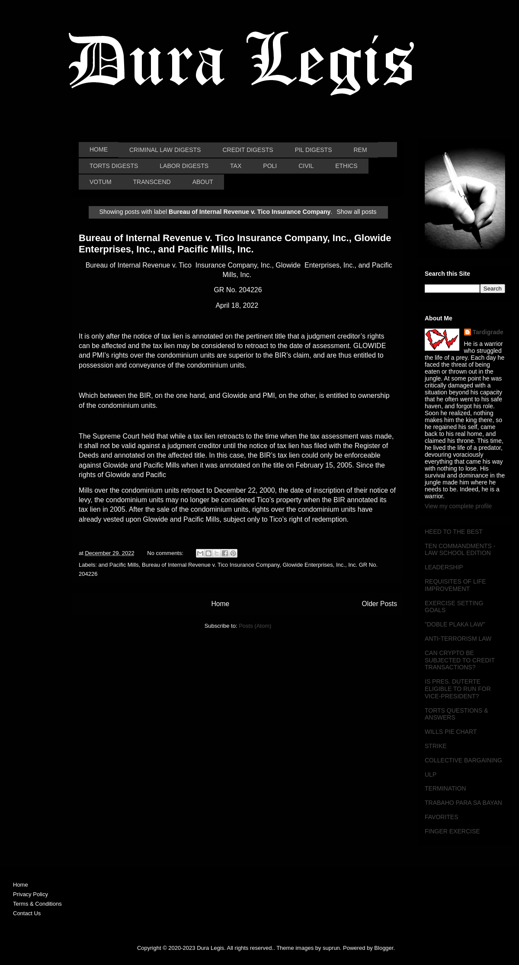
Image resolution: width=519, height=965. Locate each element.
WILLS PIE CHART (451, 731)
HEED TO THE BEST (454, 531)
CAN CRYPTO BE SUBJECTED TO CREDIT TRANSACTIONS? (460, 660)
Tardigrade (488, 332)
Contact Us (27, 913)
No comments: (166, 553)
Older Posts (379, 603)
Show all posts (356, 211)
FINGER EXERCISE (452, 831)
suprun (331, 948)
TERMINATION (445, 788)
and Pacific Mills (119, 565)
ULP (430, 774)
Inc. (340, 565)
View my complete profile (458, 506)
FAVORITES (441, 816)
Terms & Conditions (37, 903)
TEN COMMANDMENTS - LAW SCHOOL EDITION (460, 549)
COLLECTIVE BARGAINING (463, 760)
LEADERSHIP (444, 567)
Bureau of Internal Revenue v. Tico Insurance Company (210, 565)
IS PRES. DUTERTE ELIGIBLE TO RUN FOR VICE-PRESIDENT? (458, 689)
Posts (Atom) (255, 626)
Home (220, 603)
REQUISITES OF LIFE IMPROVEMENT (455, 585)
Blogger (383, 948)
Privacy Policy (30, 894)
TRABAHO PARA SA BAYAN (463, 802)
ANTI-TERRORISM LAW (458, 638)
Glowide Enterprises (307, 565)
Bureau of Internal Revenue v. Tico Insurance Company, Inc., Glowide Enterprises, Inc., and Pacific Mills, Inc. (235, 243)
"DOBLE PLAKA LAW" (455, 624)
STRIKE (436, 745)
